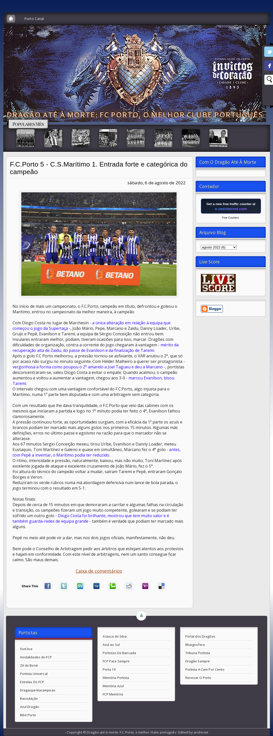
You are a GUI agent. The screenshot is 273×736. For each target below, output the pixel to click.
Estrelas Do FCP (32, 682)
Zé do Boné (29, 665)
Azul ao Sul (111, 644)
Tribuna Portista (197, 653)
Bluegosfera (195, 644)
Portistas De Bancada (119, 653)
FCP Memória (113, 694)
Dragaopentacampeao (37, 690)
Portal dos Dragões (200, 636)
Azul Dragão (29, 706)
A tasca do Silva (115, 636)
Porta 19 (109, 669)
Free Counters (230, 217)
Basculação (29, 698)
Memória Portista (116, 677)
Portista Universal (34, 673)
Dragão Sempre (197, 661)
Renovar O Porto (198, 677)
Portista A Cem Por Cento (204, 669)
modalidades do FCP (36, 657)
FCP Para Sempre (116, 661)
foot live (26, 649)
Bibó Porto (28, 715)
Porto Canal (34, 18)
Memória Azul (113, 686)
